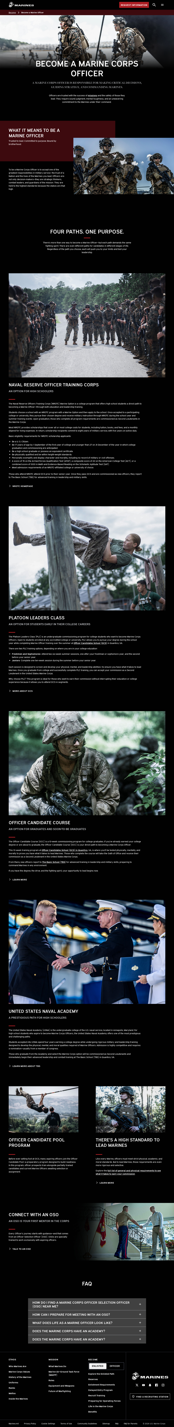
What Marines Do (57, 1366)
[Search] (154, 5)
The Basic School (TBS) (54, 861)
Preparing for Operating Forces (104, 1400)
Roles (51, 1380)
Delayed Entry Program (100, 1389)
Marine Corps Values (19, 1371)
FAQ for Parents (130, 1423)
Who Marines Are (17, 1366)
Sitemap (106, 1423)
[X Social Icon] (137, 1385)
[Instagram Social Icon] (163, 1385)
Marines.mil (14, 1423)
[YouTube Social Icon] (143, 1385)
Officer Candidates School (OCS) (90, 642)
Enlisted (97, 1366)
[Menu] (162, 5)
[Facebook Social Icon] (156, 1385)
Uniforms (13, 1382)
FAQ (116, 1423)
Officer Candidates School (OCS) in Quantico (64, 850)
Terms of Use (66, 1423)
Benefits (92, 1411)
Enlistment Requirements (101, 1384)
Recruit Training (96, 1395)
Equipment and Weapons (61, 1385)
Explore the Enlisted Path (101, 1373)
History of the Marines (20, 1376)
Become (93, 1359)
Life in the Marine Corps (100, 1406)
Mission (53, 1359)
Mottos (12, 1393)
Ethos (12, 1359)
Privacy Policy (30, 1423)
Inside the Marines (18, 1398)
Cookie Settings (48, 1423)
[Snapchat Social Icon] (150, 1385)
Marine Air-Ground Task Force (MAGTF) (64, 1373)
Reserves (93, 1379)
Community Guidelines (87, 1423)
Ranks (12, 1387)
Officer (115, 1366)
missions (92, 95)
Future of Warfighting (60, 1391)
